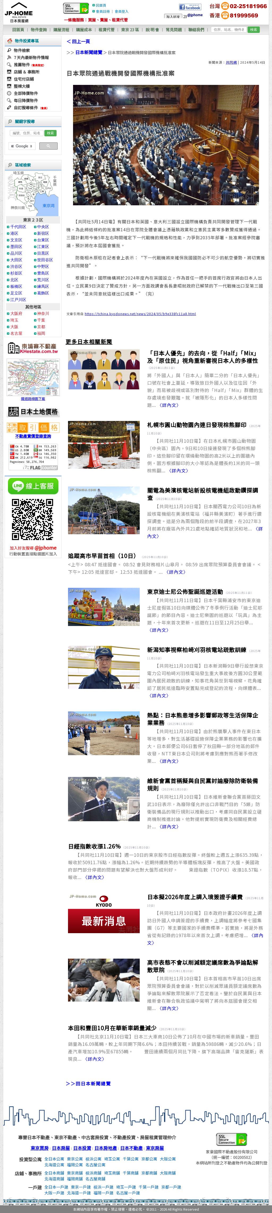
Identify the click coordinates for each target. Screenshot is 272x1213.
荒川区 (43, 279)
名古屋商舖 (95, 1178)
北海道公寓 (54, 1164)
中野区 (43, 266)
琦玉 (14, 320)
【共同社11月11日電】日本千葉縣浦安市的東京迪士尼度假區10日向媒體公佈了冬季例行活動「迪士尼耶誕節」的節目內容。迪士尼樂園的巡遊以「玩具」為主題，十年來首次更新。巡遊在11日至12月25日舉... (204, 615)
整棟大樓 (22, 86)
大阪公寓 (168, 1159)
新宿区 (43, 233)
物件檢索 (22, 50)
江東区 (43, 246)
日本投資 (82, 1148)
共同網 (231, 62)
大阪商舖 (168, 1173)
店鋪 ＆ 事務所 (26, 72)
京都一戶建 (171, 1187)
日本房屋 (61, 1148)
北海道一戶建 (79, 1192)
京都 (41, 326)
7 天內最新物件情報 (31, 57)
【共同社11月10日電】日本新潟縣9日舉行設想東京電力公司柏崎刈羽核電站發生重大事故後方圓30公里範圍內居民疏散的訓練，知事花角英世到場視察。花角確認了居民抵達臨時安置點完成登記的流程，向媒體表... (205, 680)
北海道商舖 (54, 1178)
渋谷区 (16, 266)
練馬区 (43, 286)
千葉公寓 (131, 1159)
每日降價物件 (26, 100)
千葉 (41, 320)
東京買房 (40, 1148)
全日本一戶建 (56, 1187)
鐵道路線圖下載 (33, 396)
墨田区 (16, 246)
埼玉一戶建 (126, 1187)
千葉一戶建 (149, 1187)
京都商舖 (149, 1173)
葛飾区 (43, 293)
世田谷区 (45, 260)
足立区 (16, 293)
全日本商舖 (54, 1173)
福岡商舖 (75, 1178)
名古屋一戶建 (128, 1192)
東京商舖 (75, 1173)
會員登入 (122, 11)
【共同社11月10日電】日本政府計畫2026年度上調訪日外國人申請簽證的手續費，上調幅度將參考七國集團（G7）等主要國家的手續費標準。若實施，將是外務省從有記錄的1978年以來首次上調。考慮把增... (205, 928)
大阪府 (16, 313)
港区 (14, 233)
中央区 (43, 226)
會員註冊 (103, 11)
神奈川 (43, 313)
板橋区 (16, 286)
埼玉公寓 (112, 1159)
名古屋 (16, 333)
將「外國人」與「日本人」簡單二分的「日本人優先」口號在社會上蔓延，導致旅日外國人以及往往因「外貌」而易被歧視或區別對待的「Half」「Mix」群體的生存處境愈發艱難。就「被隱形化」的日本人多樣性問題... (205, 390)
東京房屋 (155, 1148)
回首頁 (101, 5)
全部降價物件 (26, 93)
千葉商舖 (131, 1173)
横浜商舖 (93, 1173)
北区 (14, 279)
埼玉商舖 (112, 1173)
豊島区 (43, 273)
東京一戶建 (81, 1187)
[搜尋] (21, 146)
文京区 (16, 240)
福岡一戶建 (103, 1192)
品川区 (16, 253)
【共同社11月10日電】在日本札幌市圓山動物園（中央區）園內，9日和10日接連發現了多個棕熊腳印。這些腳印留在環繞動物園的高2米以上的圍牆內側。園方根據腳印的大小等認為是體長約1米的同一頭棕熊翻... (203, 455)
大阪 (14, 326)
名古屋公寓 (95, 1164)
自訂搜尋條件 (26, 107)
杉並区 (16, 273)
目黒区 (43, 253)
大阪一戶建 (54, 1192)
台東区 (43, 240)
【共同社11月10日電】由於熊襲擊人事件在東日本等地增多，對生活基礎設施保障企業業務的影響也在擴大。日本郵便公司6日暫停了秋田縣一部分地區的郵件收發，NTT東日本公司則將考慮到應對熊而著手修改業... (204, 746)
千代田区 (18, 226)
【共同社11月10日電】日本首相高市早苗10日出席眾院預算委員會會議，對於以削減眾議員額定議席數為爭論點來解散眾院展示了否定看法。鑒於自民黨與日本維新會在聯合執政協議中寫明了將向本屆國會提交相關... (204, 993)
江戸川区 (18, 299)
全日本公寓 (54, 1159)
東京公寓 (75, 1159)
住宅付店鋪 (24, 79)
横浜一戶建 (103, 1187)
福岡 (41, 333)
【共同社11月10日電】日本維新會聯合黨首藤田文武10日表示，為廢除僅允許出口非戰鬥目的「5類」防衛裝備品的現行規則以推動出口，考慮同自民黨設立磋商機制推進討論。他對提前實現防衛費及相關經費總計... (204, 811)
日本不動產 (131, 1148)
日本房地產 (105, 1148)
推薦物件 (22, 64)
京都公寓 (149, 1159)
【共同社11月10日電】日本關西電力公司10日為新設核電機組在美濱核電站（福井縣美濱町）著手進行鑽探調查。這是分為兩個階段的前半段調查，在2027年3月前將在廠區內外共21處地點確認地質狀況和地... (205, 521)
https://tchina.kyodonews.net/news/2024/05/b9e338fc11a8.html (140, 313)
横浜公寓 (93, 1159)
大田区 (16, 260)
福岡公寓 (75, 1164)
